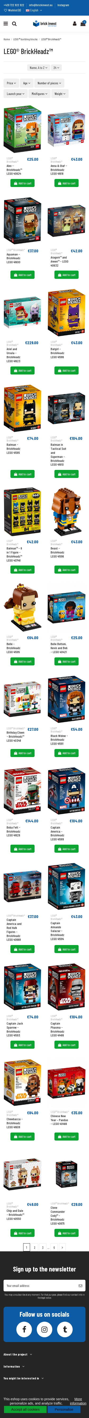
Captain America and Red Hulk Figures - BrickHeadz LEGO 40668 (14, 929)
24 (56, 68)
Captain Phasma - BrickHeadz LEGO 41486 (57, 1029)
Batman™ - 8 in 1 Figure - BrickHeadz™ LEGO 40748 (14, 554)
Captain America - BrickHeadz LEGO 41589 (57, 833)
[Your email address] (40, 1285)
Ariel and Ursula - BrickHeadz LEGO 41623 (13, 355)
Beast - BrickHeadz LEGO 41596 (57, 552)
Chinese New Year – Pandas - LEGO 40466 (59, 1120)
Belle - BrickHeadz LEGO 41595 (13, 648)
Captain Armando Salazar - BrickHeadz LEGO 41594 (57, 931)
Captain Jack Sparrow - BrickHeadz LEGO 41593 (15, 1029)
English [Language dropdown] (34, 10)
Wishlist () (13, 10)
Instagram (63, 5)
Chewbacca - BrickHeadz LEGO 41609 (15, 1123)
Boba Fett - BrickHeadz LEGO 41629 (13, 831)
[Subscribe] (80, 1285)
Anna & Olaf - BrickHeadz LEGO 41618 (59, 170)
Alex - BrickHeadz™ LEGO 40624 (14, 170)
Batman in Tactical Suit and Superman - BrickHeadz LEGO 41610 (58, 454)
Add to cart (22, 183)
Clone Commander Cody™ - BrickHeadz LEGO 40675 (58, 1215)
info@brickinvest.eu (41, 5)
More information (78, 1401)
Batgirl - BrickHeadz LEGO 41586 (57, 353)
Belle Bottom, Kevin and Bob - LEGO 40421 (59, 648)
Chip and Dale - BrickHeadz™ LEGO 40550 (15, 1214)
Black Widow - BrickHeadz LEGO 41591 (59, 740)
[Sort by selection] (38, 67)
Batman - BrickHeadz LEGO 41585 (13, 448)
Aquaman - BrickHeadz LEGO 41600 (13, 258)
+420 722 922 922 (14, 5)
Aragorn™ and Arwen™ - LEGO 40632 (59, 261)
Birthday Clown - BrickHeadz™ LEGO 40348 (15, 736)
